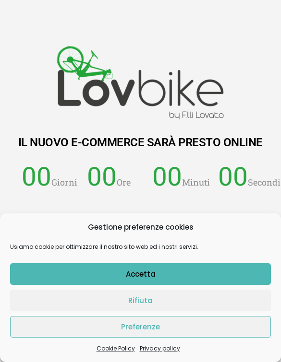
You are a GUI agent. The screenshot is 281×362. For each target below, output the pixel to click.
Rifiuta (140, 300)
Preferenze (140, 327)
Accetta (141, 274)
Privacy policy (160, 348)
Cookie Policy (116, 348)
